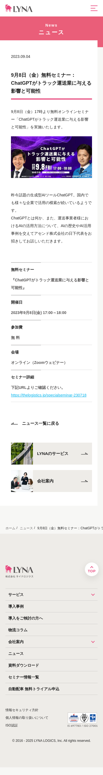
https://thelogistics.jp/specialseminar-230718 (49, 395)
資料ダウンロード (23, 665)
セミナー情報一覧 (23, 677)
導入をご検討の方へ (25, 618)
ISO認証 (11, 725)
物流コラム (17, 630)
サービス (53, 594)
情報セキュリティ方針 (21, 710)
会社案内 (53, 641)
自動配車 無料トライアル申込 (33, 689)
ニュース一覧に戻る (35, 423)
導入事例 (16, 606)
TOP (92, 571)
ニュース (16, 653)
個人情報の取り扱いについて (26, 718)
